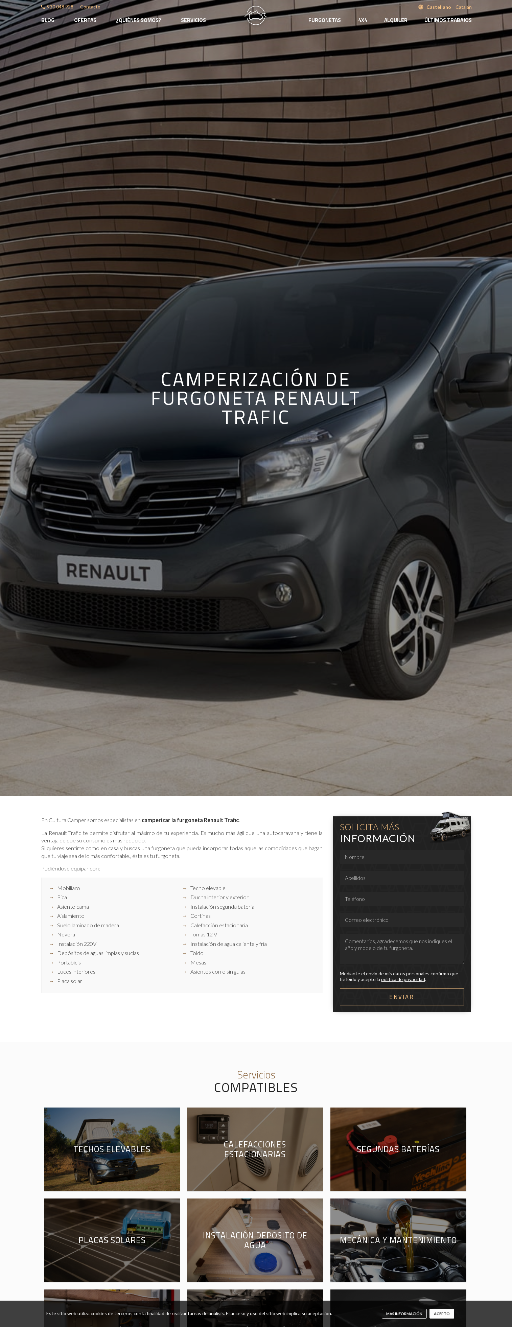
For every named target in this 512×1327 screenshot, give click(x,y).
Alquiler (396, 20)
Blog (47, 20)
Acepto (442, 1313)
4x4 (362, 20)
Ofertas (85, 20)
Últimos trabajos (448, 20)
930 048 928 (60, 6)
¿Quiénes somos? (138, 20)
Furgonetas (324, 20)
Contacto (90, 6)
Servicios (193, 20)
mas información (404, 1313)
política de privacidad (403, 979)
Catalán (464, 7)
